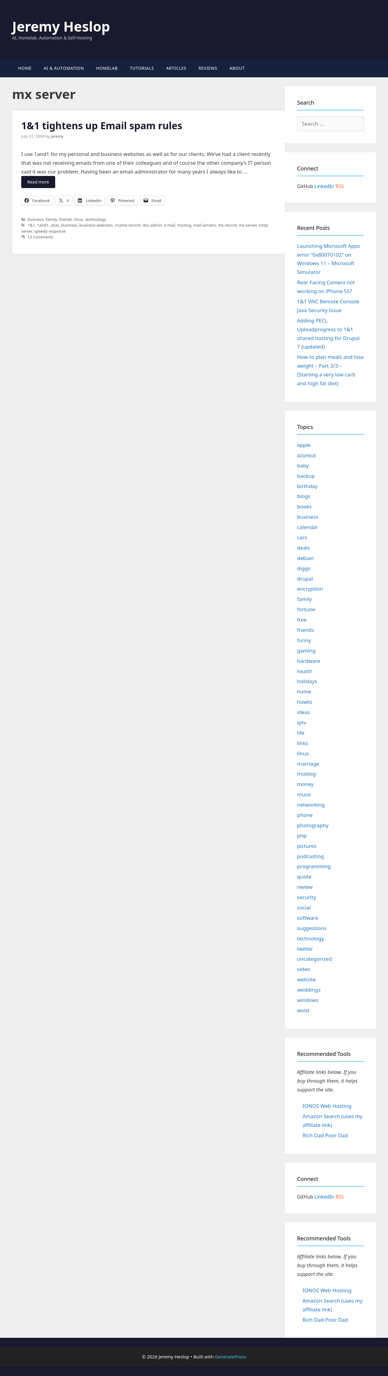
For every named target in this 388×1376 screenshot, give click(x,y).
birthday (307, 486)
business (36, 219)
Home (25, 68)
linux (78, 219)
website (306, 979)
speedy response (49, 231)
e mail (169, 225)
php (301, 835)
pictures (306, 845)
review (305, 886)
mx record (227, 225)
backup (306, 475)
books (304, 506)
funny (304, 640)
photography (313, 825)
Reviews (208, 68)
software (307, 917)
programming (314, 866)
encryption (310, 588)
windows (307, 1000)
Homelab (107, 68)
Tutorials (142, 68)
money (305, 784)
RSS (340, 186)
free (302, 619)
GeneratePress (230, 1357)
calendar (307, 527)
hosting (184, 225)
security (306, 897)
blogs (303, 496)
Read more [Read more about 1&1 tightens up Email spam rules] (38, 182)
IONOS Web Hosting (327, 1105)
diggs (303, 568)
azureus (306, 455)
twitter (305, 948)
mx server (248, 225)
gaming (306, 650)
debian (305, 558)
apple (303, 444)
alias (55, 225)
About (237, 68)
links (302, 743)
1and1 (42, 225)
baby (303, 465)
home (304, 691)
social (304, 907)
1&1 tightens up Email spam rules (101, 125)
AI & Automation (64, 68)
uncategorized (314, 958)
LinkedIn (324, 186)
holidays (307, 681)
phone (305, 814)
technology (95, 219)
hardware (308, 660)
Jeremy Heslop (61, 26)
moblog (306, 773)
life (300, 732)
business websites (96, 225)
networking (311, 804)
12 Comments (40, 237)
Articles (176, 68)
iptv (301, 722)
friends (65, 219)
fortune (306, 609)
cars (302, 537)
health (305, 671)
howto (304, 701)
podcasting (310, 856)
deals (303, 547)
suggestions (311, 928)
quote (304, 876)
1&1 (31, 225)
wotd (303, 1010)
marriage (308, 763)
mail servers (204, 225)
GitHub (305, 186)
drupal (305, 578)
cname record (127, 225)
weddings (308, 989)
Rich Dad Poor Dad (325, 1135)
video (303, 969)
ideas (303, 712)
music (304, 794)
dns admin (152, 225)
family (51, 219)
